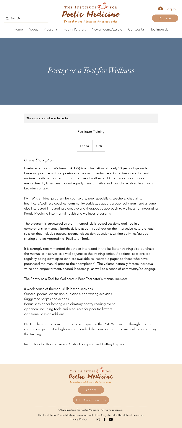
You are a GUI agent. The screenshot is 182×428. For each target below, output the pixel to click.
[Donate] (165, 18)
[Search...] (25, 19)
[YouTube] (111, 419)
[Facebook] (104, 419)
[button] (91, 400)
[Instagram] (98, 419)
